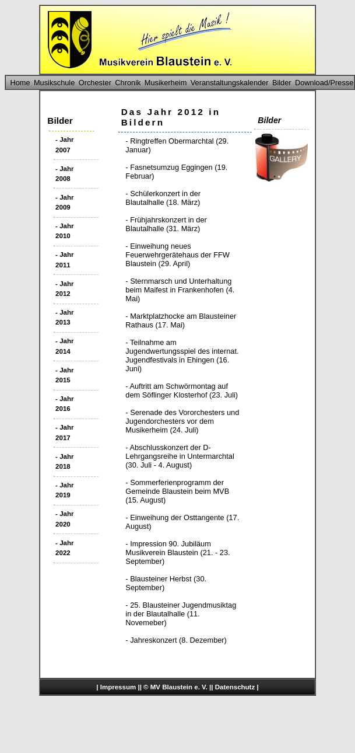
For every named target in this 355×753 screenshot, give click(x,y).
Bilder (281, 82)
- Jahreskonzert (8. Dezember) (176, 640)
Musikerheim (166, 82)
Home (20, 82)
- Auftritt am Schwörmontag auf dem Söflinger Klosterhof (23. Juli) (181, 390)
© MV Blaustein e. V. (175, 687)
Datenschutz (235, 687)
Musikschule (54, 82)
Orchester (95, 82)
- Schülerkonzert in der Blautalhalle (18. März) (163, 198)
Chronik (127, 82)
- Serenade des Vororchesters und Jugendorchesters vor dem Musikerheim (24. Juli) (182, 421)
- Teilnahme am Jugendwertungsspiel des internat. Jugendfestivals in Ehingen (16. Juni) (181, 355)
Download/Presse (324, 82)
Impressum (118, 687)
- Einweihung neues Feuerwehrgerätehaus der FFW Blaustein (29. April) (177, 255)
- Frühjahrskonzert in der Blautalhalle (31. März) (165, 224)
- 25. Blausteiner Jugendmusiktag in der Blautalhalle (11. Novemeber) (180, 614)
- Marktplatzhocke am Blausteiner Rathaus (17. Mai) (180, 320)
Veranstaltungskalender (230, 82)
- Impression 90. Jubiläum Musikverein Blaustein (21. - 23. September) (177, 552)
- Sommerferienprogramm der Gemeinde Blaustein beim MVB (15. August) (177, 491)
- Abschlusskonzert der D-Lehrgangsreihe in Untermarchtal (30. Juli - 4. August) (179, 456)
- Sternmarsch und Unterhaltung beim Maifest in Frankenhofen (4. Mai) (179, 290)
